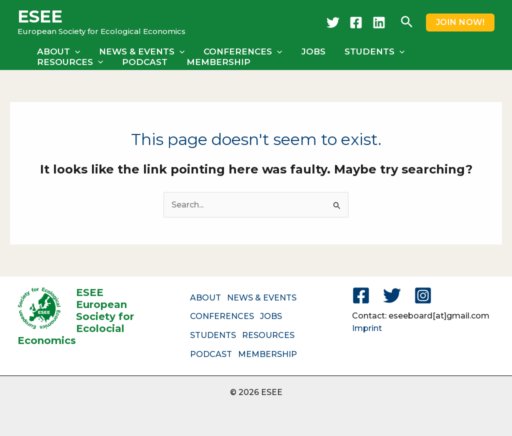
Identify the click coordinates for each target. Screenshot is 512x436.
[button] (406, 23)
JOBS (306, 51)
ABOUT (57, 51)
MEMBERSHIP (130, 62)
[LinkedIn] (379, 22)
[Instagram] (423, 295)
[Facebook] (356, 22)
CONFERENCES (237, 51)
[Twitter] (333, 22)
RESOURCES (445, 51)
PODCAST (59, 62)
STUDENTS (366, 51)
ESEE (40, 16)
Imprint (367, 328)
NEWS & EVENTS (139, 51)
